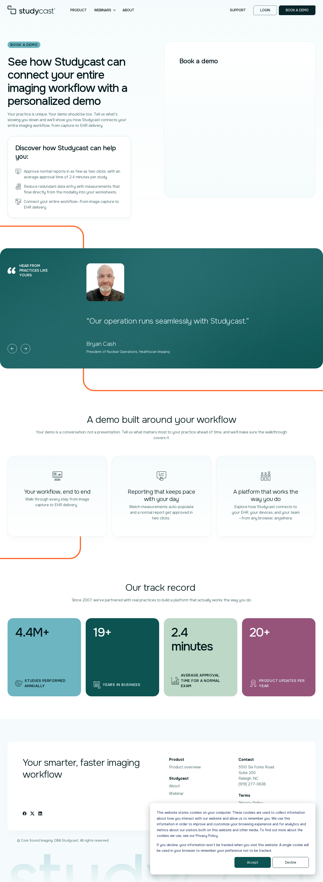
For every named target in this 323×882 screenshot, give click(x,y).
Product (78, 10)
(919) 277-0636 (252, 784)
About (128, 10)
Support (238, 10)
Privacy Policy (250, 803)
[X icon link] (32, 813)
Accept (252, 862)
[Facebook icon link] (24, 813)
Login (265, 10)
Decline (290, 862)
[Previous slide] (12, 348)
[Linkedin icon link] (40, 813)
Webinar (176, 793)
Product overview (185, 767)
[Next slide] (25, 348)
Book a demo (297, 10)
